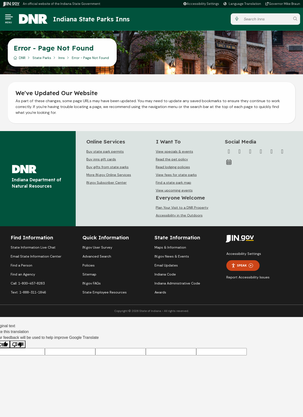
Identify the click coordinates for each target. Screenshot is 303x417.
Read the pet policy (172, 160)
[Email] (282, 152)
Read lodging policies (173, 167)
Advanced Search (96, 257)
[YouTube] (261, 152)
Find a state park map (173, 183)
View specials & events (174, 152)
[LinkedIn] (271, 152)
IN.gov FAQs (91, 284)
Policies (88, 266)
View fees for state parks (176, 175)
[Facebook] (229, 152)
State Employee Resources (104, 293)
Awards (160, 293)
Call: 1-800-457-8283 (28, 284)
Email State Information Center (36, 257)
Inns (61, 58)
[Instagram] (250, 152)
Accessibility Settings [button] (243, 254)
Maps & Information (170, 248)
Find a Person (21, 266)
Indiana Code (165, 275)
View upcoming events (174, 191)
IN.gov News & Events (172, 257)
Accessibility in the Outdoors (179, 216)
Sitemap (89, 275)
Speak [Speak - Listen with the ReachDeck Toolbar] (242, 266)
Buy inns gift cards (101, 160)
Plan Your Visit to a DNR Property (182, 208)
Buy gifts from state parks (107, 167)
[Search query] (266, 19)
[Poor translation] (17, 344)
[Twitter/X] (239, 152)
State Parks (42, 58)
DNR (22, 58)
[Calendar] (229, 163)
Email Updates (166, 266)
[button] (201, 3)
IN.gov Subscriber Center (106, 183)
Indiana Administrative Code (177, 284)
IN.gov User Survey (97, 248)
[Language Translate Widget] (243, 4)
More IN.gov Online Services (108, 175)
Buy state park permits (105, 152)
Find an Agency (23, 275)
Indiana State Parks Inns (91, 19)
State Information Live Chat (33, 248)
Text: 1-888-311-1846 (28, 293)
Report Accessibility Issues (248, 277)
